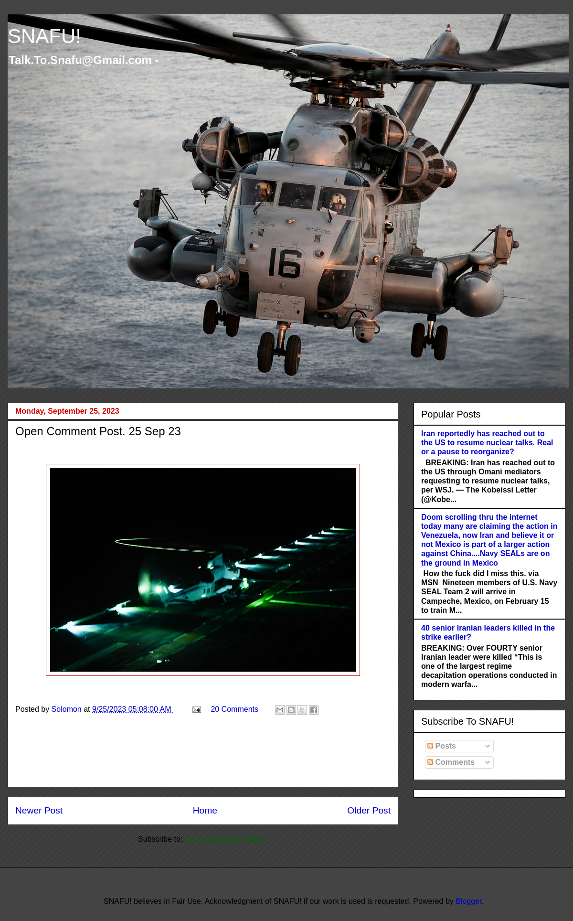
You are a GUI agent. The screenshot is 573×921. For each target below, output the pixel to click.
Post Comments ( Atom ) (226, 839)
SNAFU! (44, 36)
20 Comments (234, 709)
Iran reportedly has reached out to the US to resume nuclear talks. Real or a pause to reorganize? (487, 442)
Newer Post (39, 810)
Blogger (468, 901)
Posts (441, 746)
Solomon (68, 709)
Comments (451, 762)
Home (205, 810)
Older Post (369, 810)
